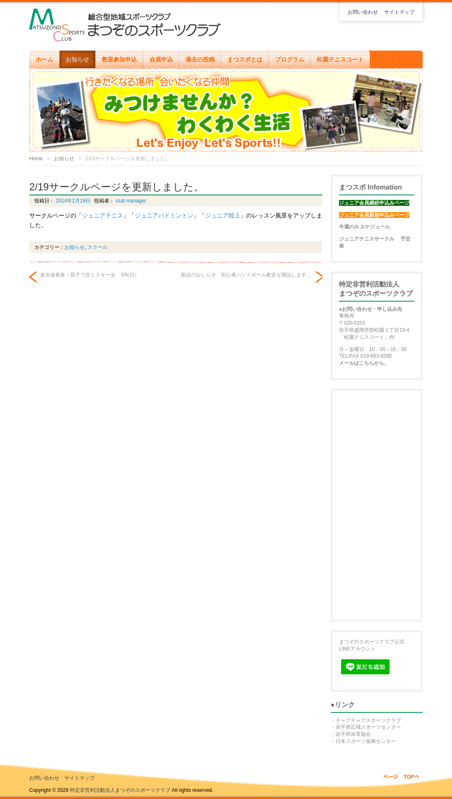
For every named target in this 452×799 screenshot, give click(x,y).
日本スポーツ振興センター (366, 741)
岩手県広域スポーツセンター (368, 727)
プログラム (289, 59)
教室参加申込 (119, 59)
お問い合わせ (363, 12)
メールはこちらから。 (364, 363)
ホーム (44, 59)
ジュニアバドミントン (164, 215)
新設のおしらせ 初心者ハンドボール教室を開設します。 (246, 275)
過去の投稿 (200, 59)
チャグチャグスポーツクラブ (368, 720)
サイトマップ (399, 12)
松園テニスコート (340, 59)
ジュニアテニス (102, 215)
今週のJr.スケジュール (364, 227)
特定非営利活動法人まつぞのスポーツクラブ (120, 790)
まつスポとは (244, 59)
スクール (97, 247)
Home (36, 158)
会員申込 (161, 59)
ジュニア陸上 (222, 215)
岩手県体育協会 (353, 734)
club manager (130, 201)
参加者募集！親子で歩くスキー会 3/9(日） (89, 275)
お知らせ (77, 59)
